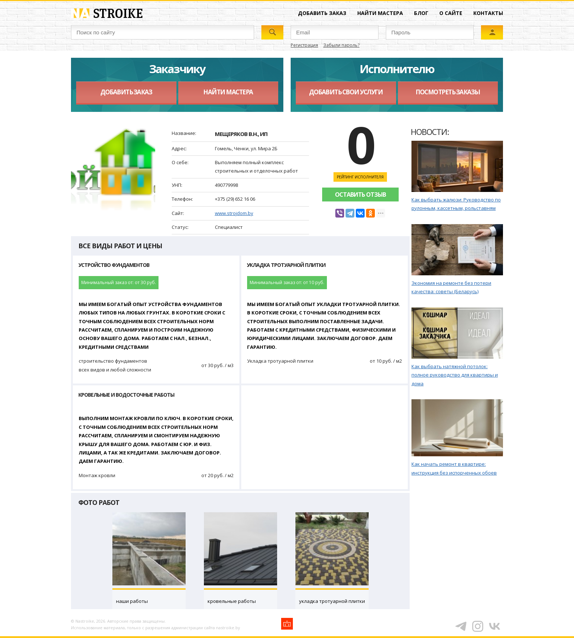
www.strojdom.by (234, 213)
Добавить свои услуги (346, 92)
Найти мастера (380, 13)
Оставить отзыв (360, 194)
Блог (421, 13)
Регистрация (304, 45)
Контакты (488, 13)
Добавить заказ (322, 13)
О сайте (450, 13)
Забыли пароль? (341, 45)
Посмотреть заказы (447, 92)
